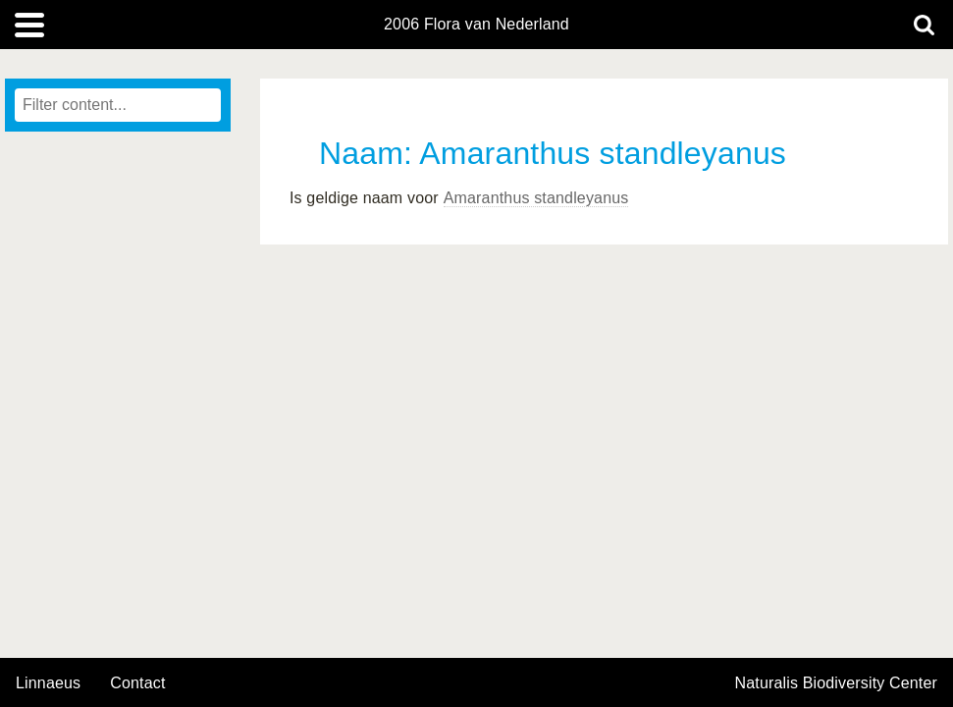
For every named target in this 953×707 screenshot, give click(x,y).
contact (137, 683)
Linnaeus (48, 683)
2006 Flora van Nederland (476, 24)
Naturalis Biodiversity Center (836, 683)
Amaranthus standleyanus (536, 198)
